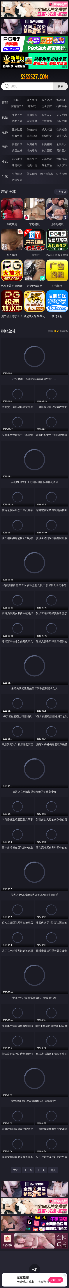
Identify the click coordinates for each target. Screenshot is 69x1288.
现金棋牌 (47, 106)
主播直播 (47, 121)
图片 (5, 147)
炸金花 (32, 106)
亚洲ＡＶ (17, 114)
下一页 (41, 1170)
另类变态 (61, 135)
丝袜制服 (32, 121)
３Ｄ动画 (61, 114)
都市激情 (17, 159)
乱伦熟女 (47, 135)
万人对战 (47, 100)
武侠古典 (61, 159)
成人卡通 (47, 129)
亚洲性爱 (17, 129)
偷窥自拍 (17, 144)
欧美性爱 (61, 129)
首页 (15, 1170)
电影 (5, 132)
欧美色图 (47, 144)
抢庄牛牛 (61, 106)
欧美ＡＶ (47, 114)
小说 (5, 162)
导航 (5, 176)
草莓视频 (32, 173)
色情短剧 (17, 180)
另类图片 (61, 150)
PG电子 (17, 100)
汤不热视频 (46, 173)
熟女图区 (47, 150)
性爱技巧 (61, 165)
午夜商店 (17, 173)
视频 (5, 117)
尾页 (53, 1170)
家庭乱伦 (32, 159)
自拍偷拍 (32, 114)
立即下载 (56, 1280)
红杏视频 (61, 173)
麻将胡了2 (17, 106)
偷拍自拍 (32, 129)
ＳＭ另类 (61, 121)
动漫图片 (61, 144)
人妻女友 (47, 159)
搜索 (60, 86)
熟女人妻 (17, 121)
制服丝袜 (17, 135)
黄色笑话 (47, 165)
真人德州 (32, 100)
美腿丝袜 (17, 150)
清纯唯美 (32, 150)
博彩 (5, 103)
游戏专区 (61, 100)
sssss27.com (34, 77)
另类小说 (32, 165)
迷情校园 (17, 165)
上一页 (28, 1170)
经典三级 (32, 135)
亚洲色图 (32, 144)
